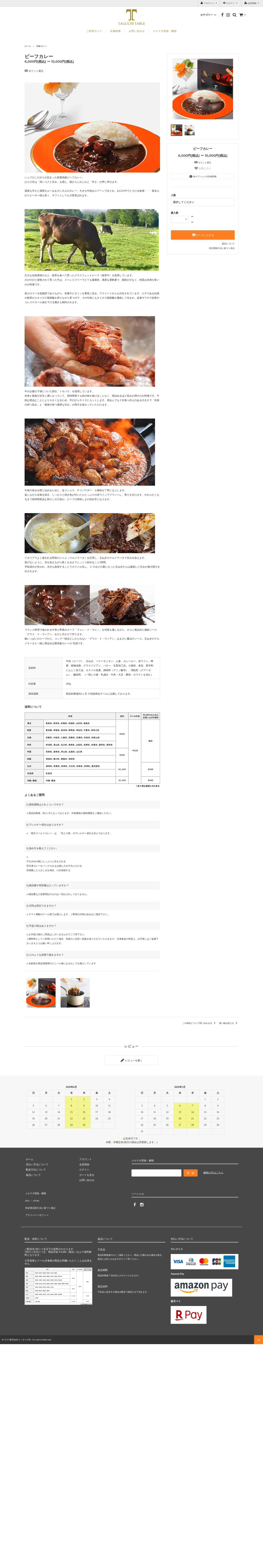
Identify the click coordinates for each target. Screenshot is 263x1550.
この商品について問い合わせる (199, 1023)
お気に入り (202, 168)
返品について (228, 242)
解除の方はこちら (213, 1171)
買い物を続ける (228, 1023)
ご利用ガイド (94, 31)
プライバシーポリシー (37, 1207)
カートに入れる (203, 234)
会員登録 (252, 2)
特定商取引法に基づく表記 (222, 247)
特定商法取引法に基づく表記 (41, 1202)
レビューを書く (131, 1059)
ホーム (28, 46)
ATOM (34, 1196)
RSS (27, 1196)
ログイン (230, 2)
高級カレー (41, 46)
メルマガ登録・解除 (165, 31)
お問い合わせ (137, 31)
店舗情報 (115, 31)
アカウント (209, 2)
